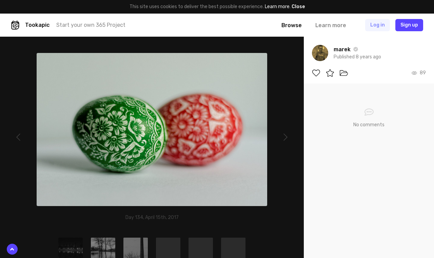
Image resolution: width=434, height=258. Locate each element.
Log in (377, 25)
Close (298, 7)
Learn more (277, 7)
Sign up (409, 25)
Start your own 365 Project (90, 25)
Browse (291, 25)
